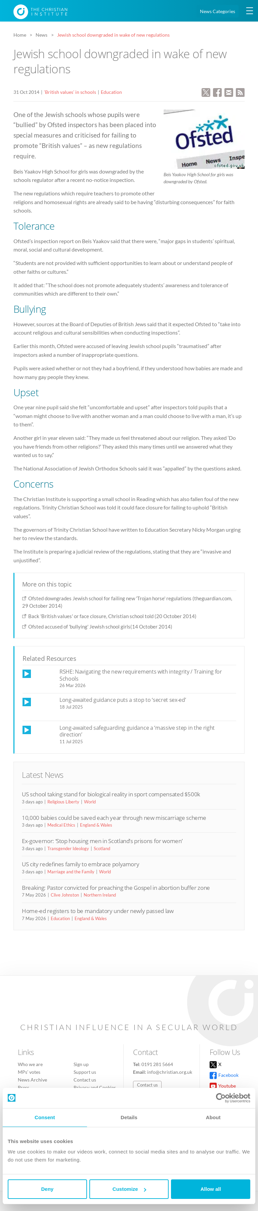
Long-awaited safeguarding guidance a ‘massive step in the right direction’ (137, 731)
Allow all (211, 1189)
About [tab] (213, 1117)
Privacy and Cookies (95, 1087)
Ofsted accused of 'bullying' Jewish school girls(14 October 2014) (100, 626)
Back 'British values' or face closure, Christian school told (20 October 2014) (112, 616)
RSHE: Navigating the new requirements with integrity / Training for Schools (140, 675)
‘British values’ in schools (70, 92)
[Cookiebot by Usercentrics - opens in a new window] (220, 1098)
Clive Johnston (65, 895)
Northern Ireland (100, 895)
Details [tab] (129, 1117)
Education (111, 92)
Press (23, 1087)
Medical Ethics (61, 825)
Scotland (102, 848)
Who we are (30, 1064)
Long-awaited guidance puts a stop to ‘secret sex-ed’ (122, 700)
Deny (47, 1189)
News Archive (32, 1080)
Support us (85, 1072)
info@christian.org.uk (169, 1072)
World (90, 801)
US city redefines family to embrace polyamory (80, 864)
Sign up (81, 1064)
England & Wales (96, 825)
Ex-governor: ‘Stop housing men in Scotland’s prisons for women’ (102, 841)
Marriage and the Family (70, 871)
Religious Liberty (63, 801)
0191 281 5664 (157, 1064)
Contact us (85, 1080)
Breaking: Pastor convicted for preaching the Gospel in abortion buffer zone (116, 888)
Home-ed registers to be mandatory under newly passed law (98, 911)
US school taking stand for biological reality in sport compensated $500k (111, 794)
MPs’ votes (29, 1072)
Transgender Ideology (68, 848)
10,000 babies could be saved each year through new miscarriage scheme (114, 818)
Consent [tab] (45, 1117)
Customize (129, 1189)
